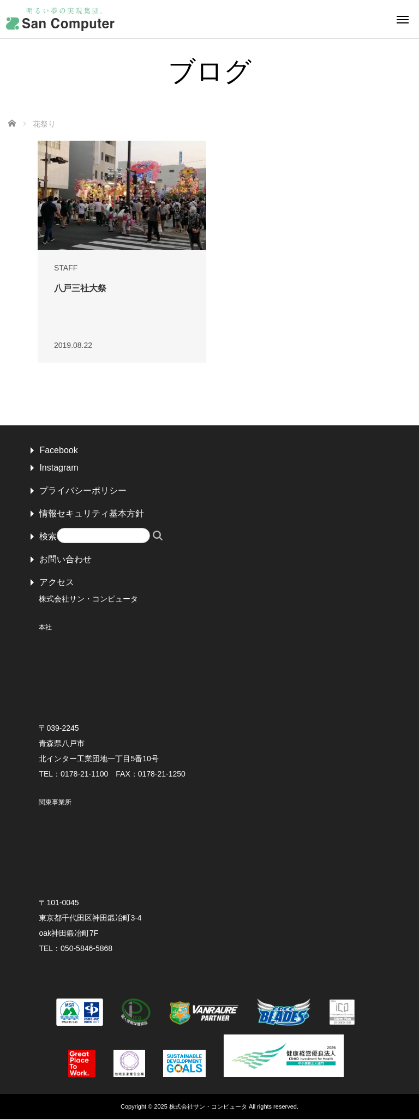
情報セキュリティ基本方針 (91, 513)
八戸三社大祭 (80, 288)
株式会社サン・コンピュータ (208, 1106)
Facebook (58, 450)
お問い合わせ (65, 559)
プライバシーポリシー (83, 490)
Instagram (58, 467)
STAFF (65, 267)
